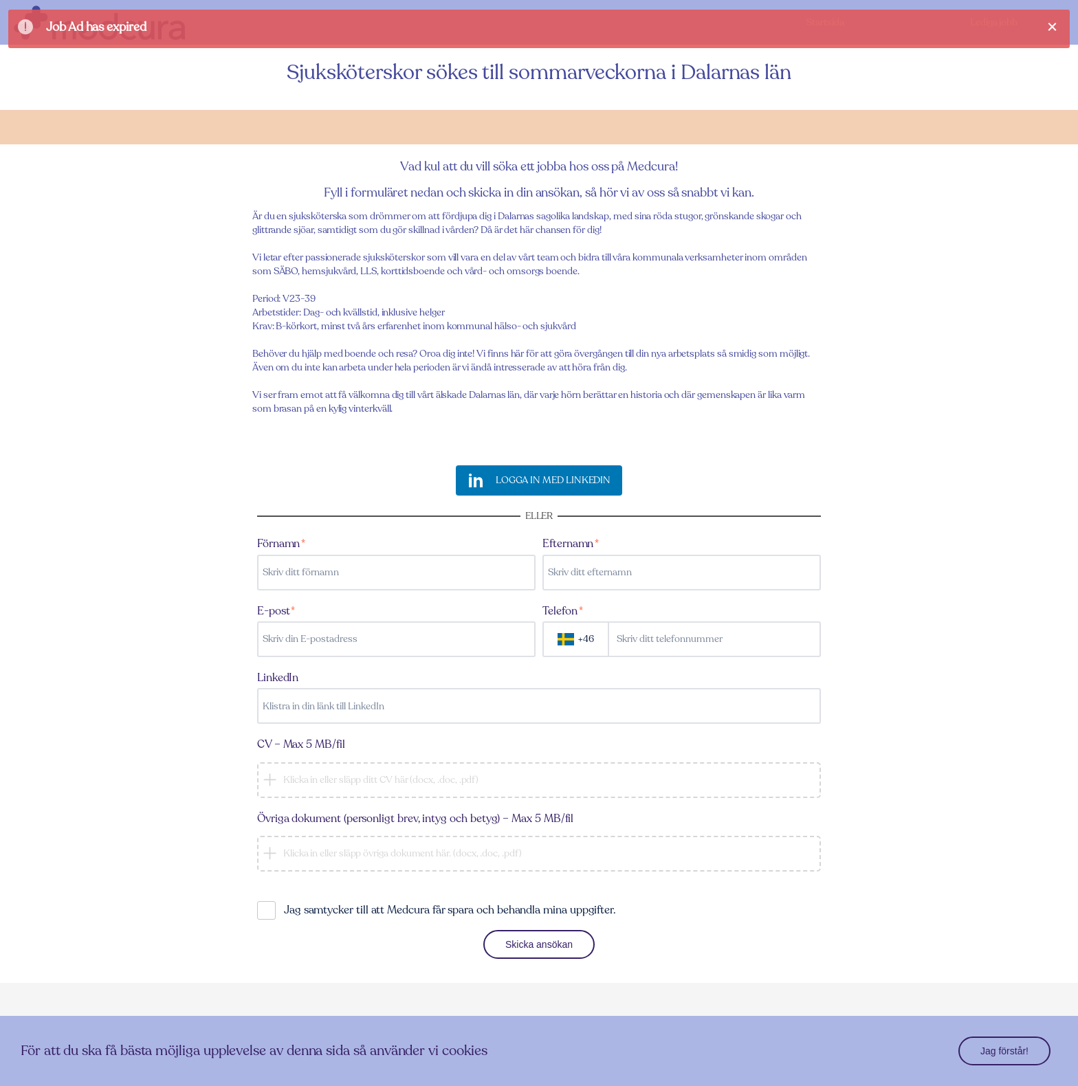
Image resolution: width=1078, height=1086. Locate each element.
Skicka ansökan (539, 944)
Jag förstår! (1004, 1050)
